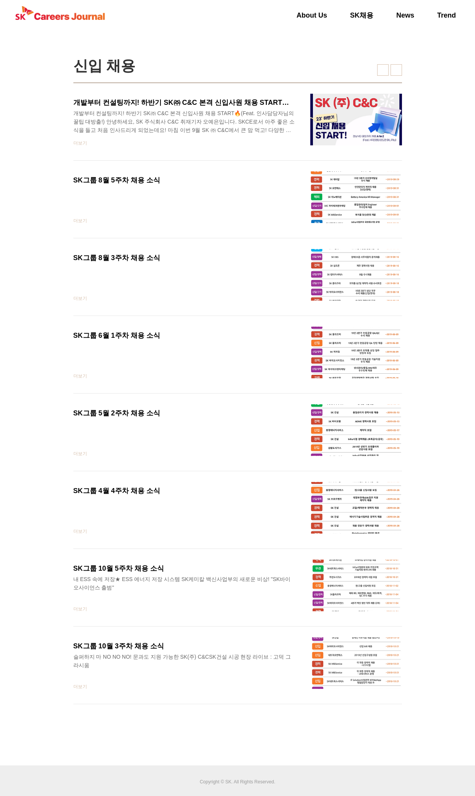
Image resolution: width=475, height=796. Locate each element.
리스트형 (396, 70)
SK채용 (361, 15)
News (405, 15)
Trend (446, 15)
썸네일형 (383, 70)
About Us (312, 15)
